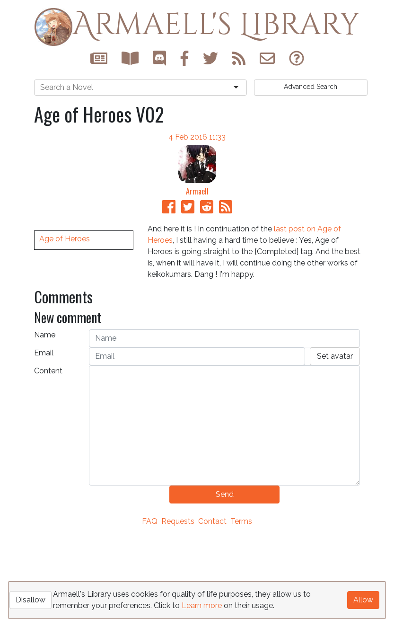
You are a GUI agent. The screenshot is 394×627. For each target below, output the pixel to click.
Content (48, 460)
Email (43, 442)
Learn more (202, 605)
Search (310, 86)
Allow (363, 599)
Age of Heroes (64, 359)
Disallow (30, 599)
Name (44, 424)
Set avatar (335, 446)
